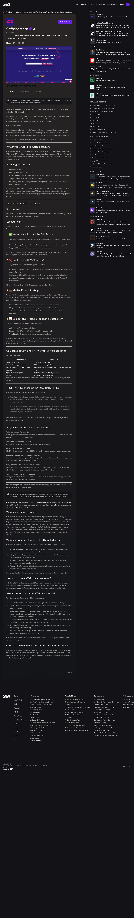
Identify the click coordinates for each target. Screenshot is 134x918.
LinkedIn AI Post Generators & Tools (106, 733)
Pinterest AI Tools (96, 167)
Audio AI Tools (94, 126)
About (16, 732)
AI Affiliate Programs (20, 720)
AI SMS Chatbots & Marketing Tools (76, 730)
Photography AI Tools (37, 728)
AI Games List (34, 738)
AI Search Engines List (97, 129)
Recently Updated (97, 216)
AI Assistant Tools (36, 733)
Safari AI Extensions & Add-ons (75, 702)
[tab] (11, 91)
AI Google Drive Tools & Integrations (106, 728)
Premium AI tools (128, 704)
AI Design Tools (95, 120)
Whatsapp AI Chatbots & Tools (100, 149)
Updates (16, 728)
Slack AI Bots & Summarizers (103, 725)
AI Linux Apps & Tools (72, 722)
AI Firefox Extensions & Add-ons (75, 712)
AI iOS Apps (69, 717)
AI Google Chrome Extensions (74, 699)
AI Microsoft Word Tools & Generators (103, 143)
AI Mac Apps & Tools (71, 710)
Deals (15, 704)
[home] (6, 4)
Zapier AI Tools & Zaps (101, 730)
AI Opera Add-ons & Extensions (75, 725)
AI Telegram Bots (96, 140)
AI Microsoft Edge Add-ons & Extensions (78, 707)
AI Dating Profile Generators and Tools (103, 132)
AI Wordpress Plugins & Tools (100, 158)
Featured (17, 708)
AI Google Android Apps (72, 720)
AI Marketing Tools (36, 741)
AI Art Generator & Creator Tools (101, 111)
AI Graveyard (18, 724)
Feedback (17, 736)
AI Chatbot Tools (95, 114)
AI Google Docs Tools (97, 155)
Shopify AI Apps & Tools (98, 161)
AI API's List (69, 704)
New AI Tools (18, 700)
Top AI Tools (18, 716)
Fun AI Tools (94, 123)
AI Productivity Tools (37, 735)
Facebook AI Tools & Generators (101, 164)
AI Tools (16, 740)
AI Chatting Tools (95, 117)
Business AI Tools (36, 730)
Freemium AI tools (128, 702)
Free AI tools (127, 699)
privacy (123, 766)
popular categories (98, 102)
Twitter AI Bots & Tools (98, 146)
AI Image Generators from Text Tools (102, 105)
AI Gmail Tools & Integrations (99, 152)
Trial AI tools (126, 707)
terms (129, 766)
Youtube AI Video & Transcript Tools (106, 735)
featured (93, 47)
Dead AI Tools (95, 171)
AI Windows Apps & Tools (73, 715)
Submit (16, 712)
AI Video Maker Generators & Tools (102, 108)
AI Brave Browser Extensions (74, 728)
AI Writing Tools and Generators (40, 725)
